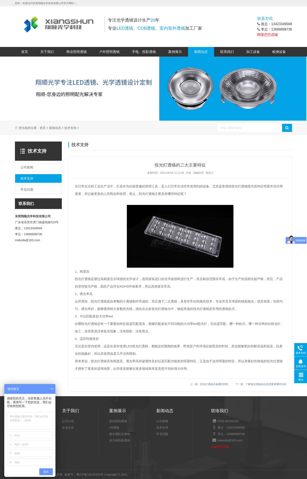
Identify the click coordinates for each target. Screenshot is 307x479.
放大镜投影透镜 (119, 440)
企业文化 (68, 427)
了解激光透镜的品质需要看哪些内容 (266, 384)
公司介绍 (68, 421)
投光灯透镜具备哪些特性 (214, 384)
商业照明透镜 (76, 52)
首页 (24, 52)
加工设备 (253, 52)
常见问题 (162, 434)
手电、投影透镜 (144, 52)
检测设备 (279, 52)
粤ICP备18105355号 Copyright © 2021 (96, 474)
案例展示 (175, 52)
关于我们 (47, 52)
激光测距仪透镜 (119, 434)
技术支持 (70, 128)
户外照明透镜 (109, 52)
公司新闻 (162, 421)
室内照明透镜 (118, 421)
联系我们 (227, 52)
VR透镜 (114, 427)
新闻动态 (201, 52)
